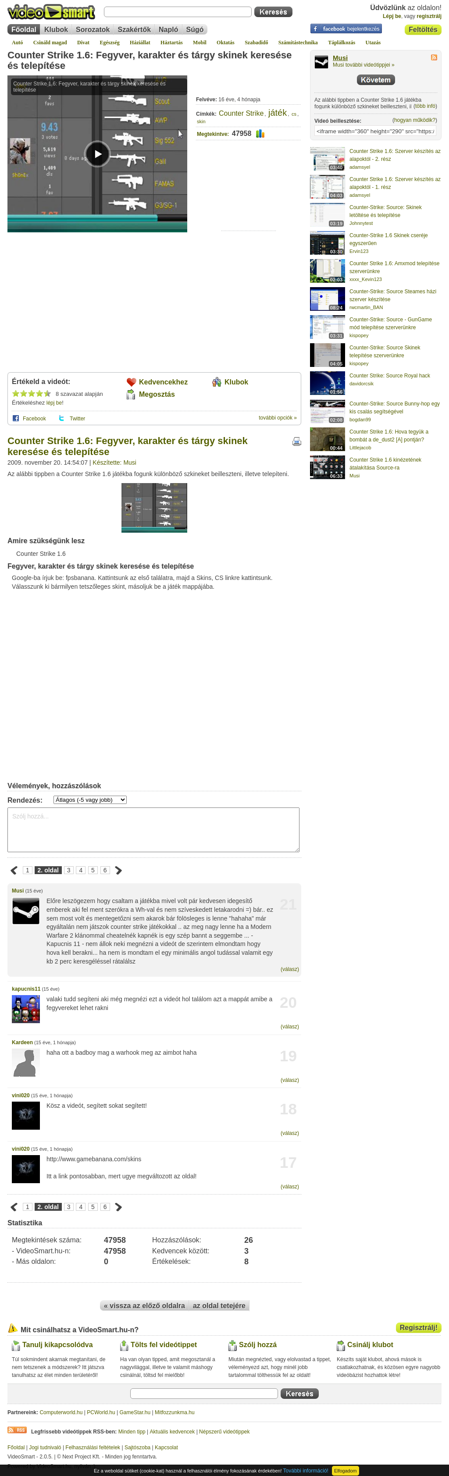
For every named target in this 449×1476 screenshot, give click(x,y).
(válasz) (290, 969)
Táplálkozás (341, 42)
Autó (17, 42)
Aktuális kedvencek (172, 1432)
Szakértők (134, 29)
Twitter (77, 419)
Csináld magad (50, 42)
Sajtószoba (137, 1447)
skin (201, 121)
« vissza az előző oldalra (144, 1305)
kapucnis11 (26, 989)
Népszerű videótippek (224, 1432)
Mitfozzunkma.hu (175, 1412)
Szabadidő (256, 42)
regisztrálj (429, 16)
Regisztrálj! (419, 1327)
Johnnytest (361, 223)
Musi (18, 891)
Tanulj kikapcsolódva (57, 1344)
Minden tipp (132, 1432)
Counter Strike (241, 113)
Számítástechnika (298, 42)
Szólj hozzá (258, 1344)
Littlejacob (360, 447)
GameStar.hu (135, 1412)
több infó (425, 106)
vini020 (21, 1095)
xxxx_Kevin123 (365, 279)
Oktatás (226, 42)
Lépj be (392, 16)
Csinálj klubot (370, 1344)
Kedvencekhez (163, 382)
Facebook (34, 419)
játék (277, 112)
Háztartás (171, 42)
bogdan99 (360, 419)
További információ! (305, 1471)
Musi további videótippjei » (364, 65)
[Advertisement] (248, 203)
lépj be (54, 403)
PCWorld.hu (101, 1412)
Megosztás (157, 394)
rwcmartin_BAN (366, 307)
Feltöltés (423, 29)
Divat (83, 42)
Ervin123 (358, 251)
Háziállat (140, 42)
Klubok (56, 29)
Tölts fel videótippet (164, 1344)
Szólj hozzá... (153, 829)
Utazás (373, 42)
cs (294, 114)
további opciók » (278, 418)
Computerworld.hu (60, 1412)
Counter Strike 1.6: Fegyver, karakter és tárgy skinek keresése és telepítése (149, 60)
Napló (168, 29)
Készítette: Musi (114, 462)
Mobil (200, 42)
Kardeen (22, 1042)
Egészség (109, 42)
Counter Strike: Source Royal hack (389, 376)
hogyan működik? (414, 120)
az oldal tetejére (219, 1305)
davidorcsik (361, 383)
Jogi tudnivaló (45, 1447)
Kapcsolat (166, 1447)
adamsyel (359, 167)
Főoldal (23, 29)
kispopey (358, 335)
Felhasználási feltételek (92, 1447)
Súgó (195, 29)
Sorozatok (93, 29)
